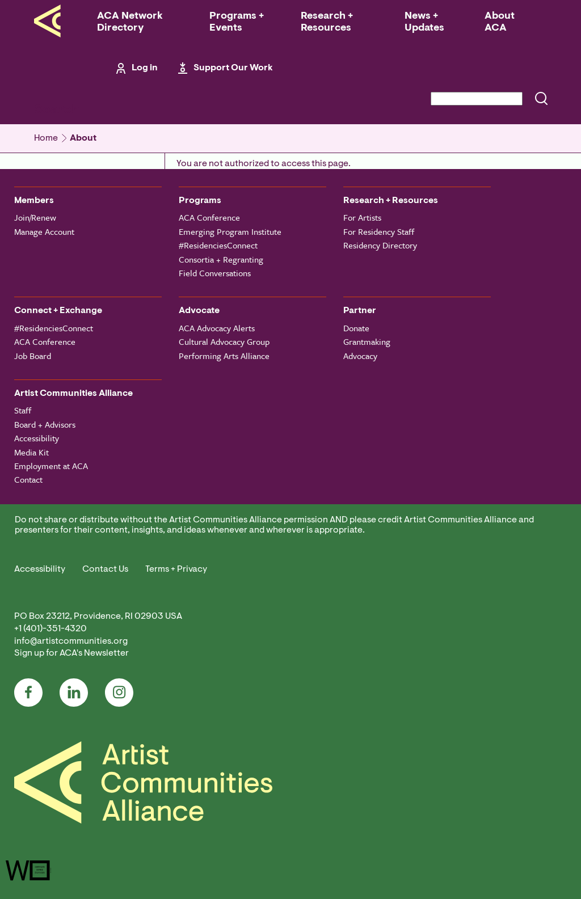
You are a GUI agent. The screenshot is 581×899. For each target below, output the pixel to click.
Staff (22, 410)
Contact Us (105, 569)
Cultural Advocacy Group (224, 341)
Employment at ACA (51, 465)
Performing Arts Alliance (224, 355)
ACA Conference (209, 217)
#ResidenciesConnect (218, 245)
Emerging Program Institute (230, 231)
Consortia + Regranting (221, 259)
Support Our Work (233, 68)
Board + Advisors (44, 424)
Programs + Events (236, 22)
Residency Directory (380, 245)
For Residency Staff (378, 231)
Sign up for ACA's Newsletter (71, 653)
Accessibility (36, 438)
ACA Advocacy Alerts (217, 328)
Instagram (119, 692)
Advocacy (360, 355)
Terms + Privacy (176, 569)
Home (46, 138)
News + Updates (424, 22)
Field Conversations (215, 273)
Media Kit (31, 452)
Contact (28, 479)
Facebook (28, 692)
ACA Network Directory (130, 22)
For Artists (362, 217)
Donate (356, 328)
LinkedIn (74, 692)
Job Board (32, 355)
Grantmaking (366, 341)
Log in (145, 68)
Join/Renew (35, 217)
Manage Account (44, 231)
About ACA (500, 22)
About (83, 138)
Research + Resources (327, 22)
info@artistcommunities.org (71, 641)
